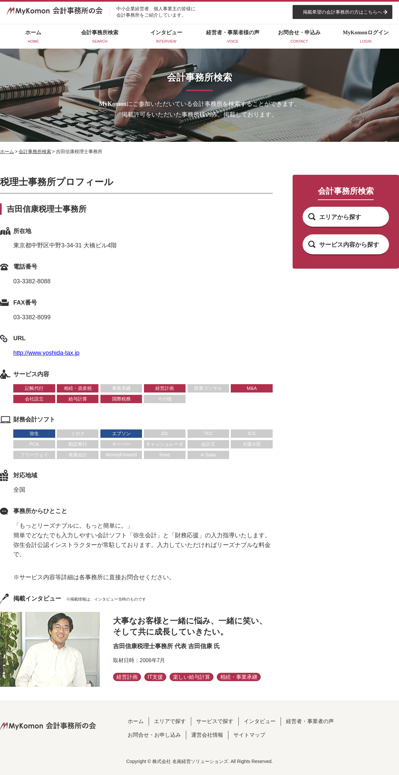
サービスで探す (214, 721)
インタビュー (260, 721)
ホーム (7, 151)
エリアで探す (170, 721)
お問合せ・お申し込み (154, 735)
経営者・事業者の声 (310, 721)
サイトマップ (249, 735)
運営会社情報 (207, 735)
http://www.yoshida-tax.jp (46, 353)
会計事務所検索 (35, 151)
